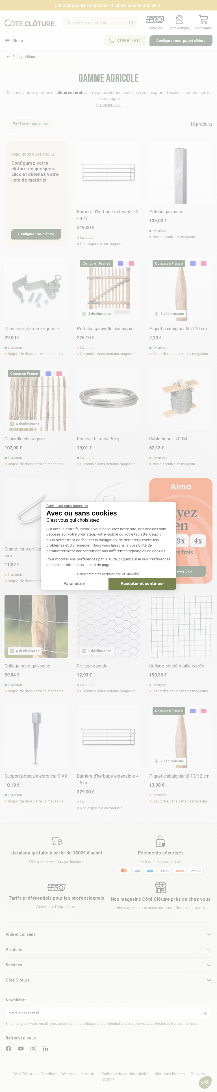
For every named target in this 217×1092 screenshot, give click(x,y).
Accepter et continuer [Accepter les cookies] (142, 583)
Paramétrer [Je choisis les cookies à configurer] (74, 583)
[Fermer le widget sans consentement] (67, 506)
